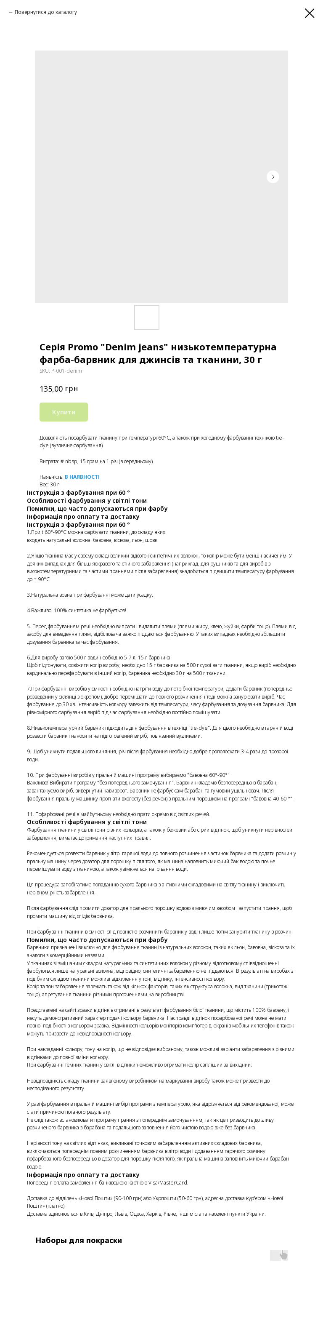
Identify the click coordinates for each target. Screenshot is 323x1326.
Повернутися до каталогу (46, 12)
